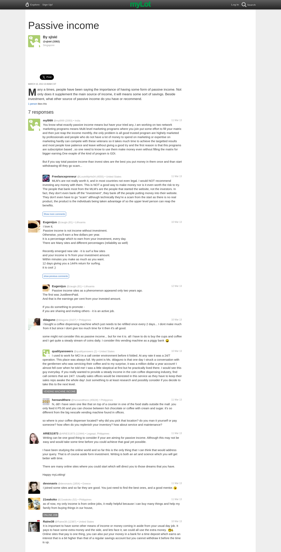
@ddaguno (62, 319)
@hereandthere (80, 400)
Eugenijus (50, 222)
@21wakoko (65, 499)
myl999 (48, 120)
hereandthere (61, 399)
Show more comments (54, 214)
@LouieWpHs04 (86, 176)
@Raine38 (61, 521)
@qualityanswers (83, 351)
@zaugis (63, 222)
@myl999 (59, 120)
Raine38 (48, 521)
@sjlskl (47, 41)
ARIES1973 (50, 433)
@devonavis (65, 483)
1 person (32, 104)
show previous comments (56, 276)
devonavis (50, 483)
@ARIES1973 (67, 433)
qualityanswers (62, 351)
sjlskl (52, 37)
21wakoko (50, 499)
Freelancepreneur (64, 176)
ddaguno (49, 319)
